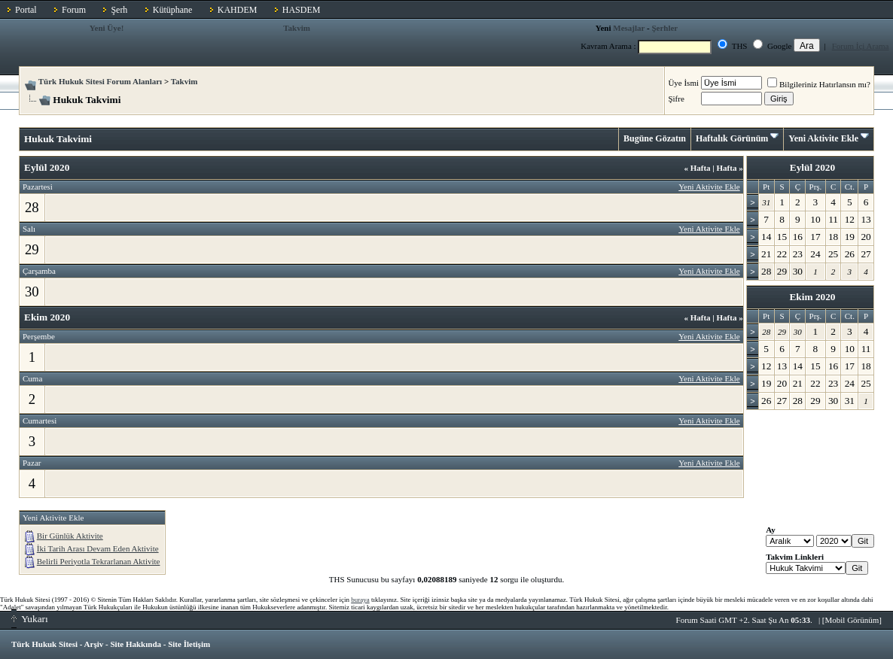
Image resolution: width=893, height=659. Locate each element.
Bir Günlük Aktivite (70, 535)
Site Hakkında (135, 643)
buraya (360, 599)
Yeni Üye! (107, 27)
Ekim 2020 (812, 296)
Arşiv (94, 643)
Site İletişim (189, 643)
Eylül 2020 (812, 167)
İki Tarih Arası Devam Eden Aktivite (98, 548)
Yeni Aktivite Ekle (823, 138)
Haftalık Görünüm (732, 138)
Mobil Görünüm (852, 619)
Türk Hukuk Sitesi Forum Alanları (100, 81)
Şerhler (664, 27)
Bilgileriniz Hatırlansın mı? (818, 84)
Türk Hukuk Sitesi (44, 643)
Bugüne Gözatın (654, 138)
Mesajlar (629, 27)
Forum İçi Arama (860, 45)
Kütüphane (173, 10)
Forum (74, 10)
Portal (26, 10)
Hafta (697, 167)
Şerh (119, 10)
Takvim (296, 27)
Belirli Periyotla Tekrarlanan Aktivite (98, 561)
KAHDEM (238, 10)
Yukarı (29, 618)
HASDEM (301, 10)
